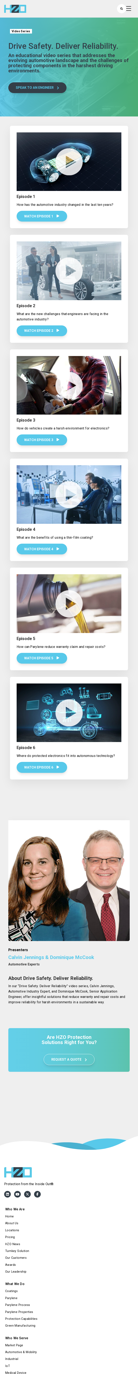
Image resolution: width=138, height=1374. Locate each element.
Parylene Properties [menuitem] (19, 1312)
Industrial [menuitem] (11, 1359)
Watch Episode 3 (42, 440)
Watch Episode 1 (42, 216)
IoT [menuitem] (7, 1366)
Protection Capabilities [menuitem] (21, 1319)
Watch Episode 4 (42, 549)
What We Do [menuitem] (15, 1284)
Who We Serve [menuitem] (16, 1338)
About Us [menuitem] (11, 1223)
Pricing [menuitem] (10, 1237)
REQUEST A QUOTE (69, 1059)
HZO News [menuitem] (12, 1244)
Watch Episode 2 (42, 331)
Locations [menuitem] (12, 1230)
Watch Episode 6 (42, 767)
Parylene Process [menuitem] (17, 1305)
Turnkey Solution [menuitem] (17, 1251)
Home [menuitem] (9, 1216)
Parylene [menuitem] (11, 1298)
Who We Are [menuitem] (15, 1209)
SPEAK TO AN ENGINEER (37, 88)
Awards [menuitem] (10, 1265)
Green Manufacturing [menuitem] (20, 1325)
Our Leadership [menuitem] (16, 1271)
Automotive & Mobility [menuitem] (21, 1352)
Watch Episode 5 (42, 658)
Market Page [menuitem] (14, 1345)
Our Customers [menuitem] (16, 1258)
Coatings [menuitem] (11, 1291)
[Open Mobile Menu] (128, 8)
